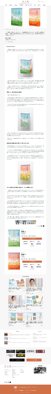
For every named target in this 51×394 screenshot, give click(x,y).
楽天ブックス (32, 242)
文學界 (21, 369)
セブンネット (39, 242)
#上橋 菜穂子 (10, 291)
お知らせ (6, 373)
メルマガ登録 (34, 359)
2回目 (41, 50)
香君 (11, 46)
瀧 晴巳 (9, 38)
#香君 (12, 291)
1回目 (38, 50)
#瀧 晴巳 (33, 293)
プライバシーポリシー (8, 370)
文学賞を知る (14, 373)
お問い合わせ (7, 374)
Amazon (26, 242)
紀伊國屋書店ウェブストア (26, 244)
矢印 (30, 345)
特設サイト (13, 377)
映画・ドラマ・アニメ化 (15, 374)
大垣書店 (32, 246)
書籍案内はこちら (17, 359)
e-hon (32, 244)
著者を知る (13, 370)
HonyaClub (39, 244)
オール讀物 (22, 370)
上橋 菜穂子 (8, 46)
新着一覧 (13, 369)
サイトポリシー (7, 369)
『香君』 (17, 49)
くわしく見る (31, 238)
